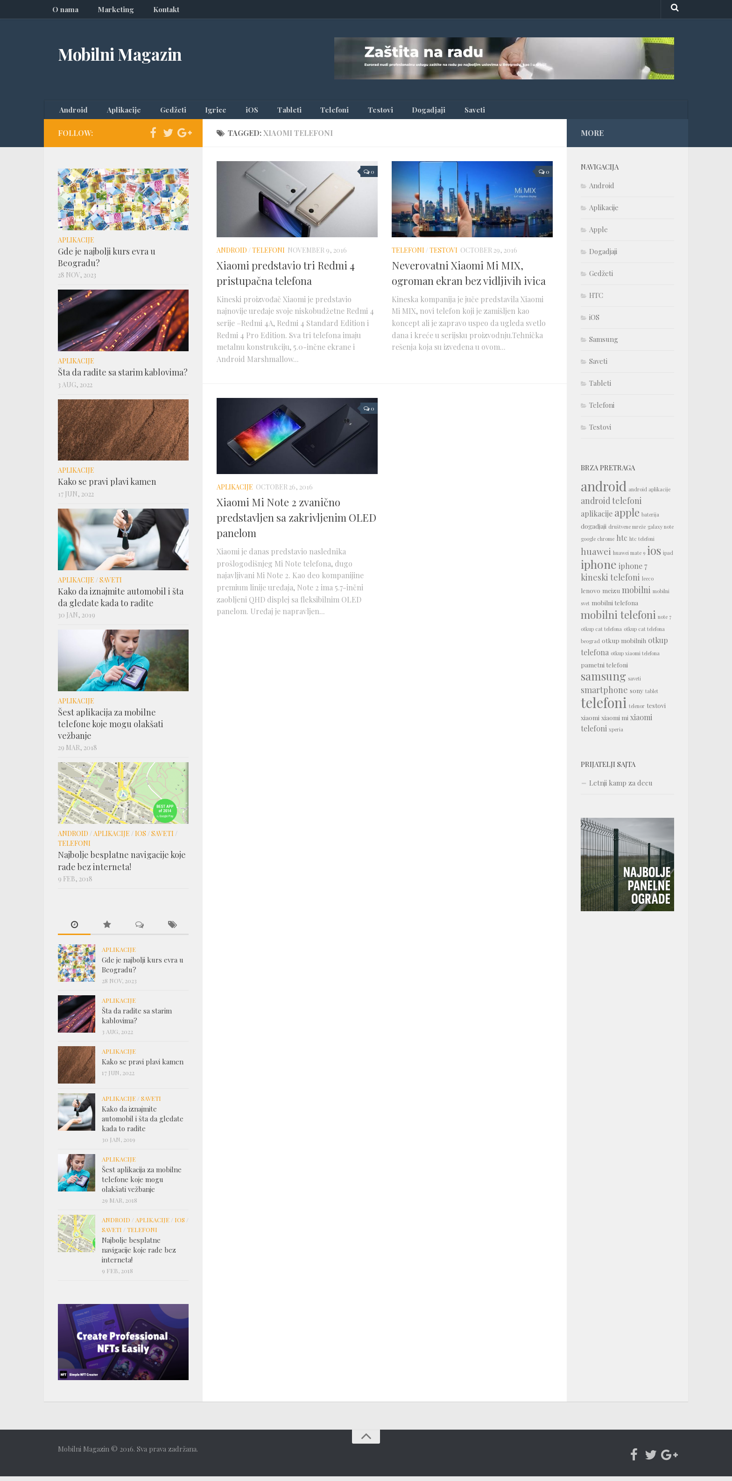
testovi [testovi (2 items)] (656, 710)
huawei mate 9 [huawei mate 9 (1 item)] (629, 557)
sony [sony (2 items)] (636, 695)
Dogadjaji (371, 112)
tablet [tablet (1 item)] (651, 695)
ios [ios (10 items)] (654, 554)
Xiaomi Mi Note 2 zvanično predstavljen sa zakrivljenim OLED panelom (296, 522)
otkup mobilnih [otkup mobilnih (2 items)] (624, 645)
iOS (223, 112)
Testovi (331, 112)
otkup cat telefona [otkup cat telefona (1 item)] (601, 633)
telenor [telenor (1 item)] (637, 710)
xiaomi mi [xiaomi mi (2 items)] (614, 722)
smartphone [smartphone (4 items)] (604, 694)
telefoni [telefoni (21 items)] (604, 707)
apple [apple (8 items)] (627, 517)
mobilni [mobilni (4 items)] (636, 594)
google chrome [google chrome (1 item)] (597, 543)
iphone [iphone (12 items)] (599, 568)
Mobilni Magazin (133, 56)
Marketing (108, 11)
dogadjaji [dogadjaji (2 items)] (593, 530)
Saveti (411, 112)
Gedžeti (157, 112)
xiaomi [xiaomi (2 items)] (590, 722)
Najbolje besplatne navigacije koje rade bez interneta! (122, 865)
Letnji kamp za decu (621, 787)
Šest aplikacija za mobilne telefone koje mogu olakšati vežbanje (110, 728)
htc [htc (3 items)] (621, 542)
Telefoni (292, 112)
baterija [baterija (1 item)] (650, 519)
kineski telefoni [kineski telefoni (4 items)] (610, 581)
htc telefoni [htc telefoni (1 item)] (642, 543)
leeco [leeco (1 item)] (648, 583)
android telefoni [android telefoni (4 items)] (611, 505)
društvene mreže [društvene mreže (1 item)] (627, 531)
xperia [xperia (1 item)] (616, 733)
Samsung (603, 343)
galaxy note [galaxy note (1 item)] (661, 531)
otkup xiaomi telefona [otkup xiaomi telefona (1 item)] (635, 657)
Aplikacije (115, 112)
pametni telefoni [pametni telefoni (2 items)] (604, 669)
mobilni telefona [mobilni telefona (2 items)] (614, 607)
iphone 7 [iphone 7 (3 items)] (633, 570)
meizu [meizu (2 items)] (611, 595)
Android (71, 112)
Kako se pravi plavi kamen (107, 486)
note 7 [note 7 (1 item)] (664, 621)
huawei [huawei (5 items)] (596, 556)
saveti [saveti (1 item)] (634, 683)
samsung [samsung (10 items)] (603, 680)
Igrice (193, 112)
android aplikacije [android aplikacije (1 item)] (649, 493)
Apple (598, 234)
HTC (596, 300)
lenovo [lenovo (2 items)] (590, 595)
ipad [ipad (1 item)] (668, 557)
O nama (63, 11)
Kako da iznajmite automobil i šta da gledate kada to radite (120, 601)
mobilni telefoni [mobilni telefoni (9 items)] (618, 619)
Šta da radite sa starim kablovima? (123, 377)
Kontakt (152, 11)
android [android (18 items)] (603, 490)
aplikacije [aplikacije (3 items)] (596, 518)
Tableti (253, 112)
